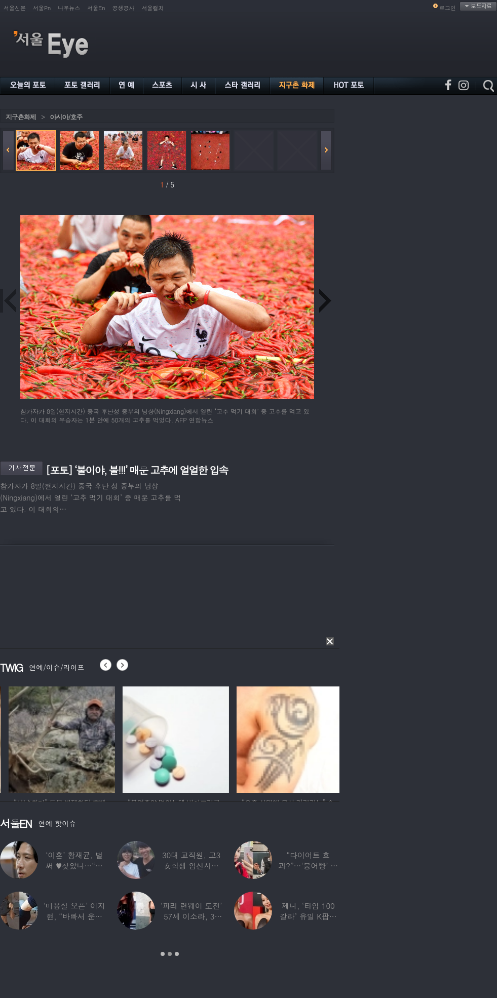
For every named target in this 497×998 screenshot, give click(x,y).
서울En (96, 8)
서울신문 (15, 8)
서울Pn (42, 8)
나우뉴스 (69, 8)
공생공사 (123, 8)
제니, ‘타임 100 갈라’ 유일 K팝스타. (308, 916)
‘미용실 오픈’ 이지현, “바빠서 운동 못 (74, 916)
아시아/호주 (66, 117)
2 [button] (170, 954)
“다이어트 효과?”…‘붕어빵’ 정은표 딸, (308, 865)
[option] (101, 738)
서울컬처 (153, 8)
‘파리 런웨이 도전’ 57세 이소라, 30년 (191, 916)
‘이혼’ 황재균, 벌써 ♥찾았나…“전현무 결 (74, 865)
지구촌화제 (21, 117)
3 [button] (177, 954)
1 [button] (163, 954)
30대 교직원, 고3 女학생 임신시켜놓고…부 (191, 865)
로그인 (447, 8)
